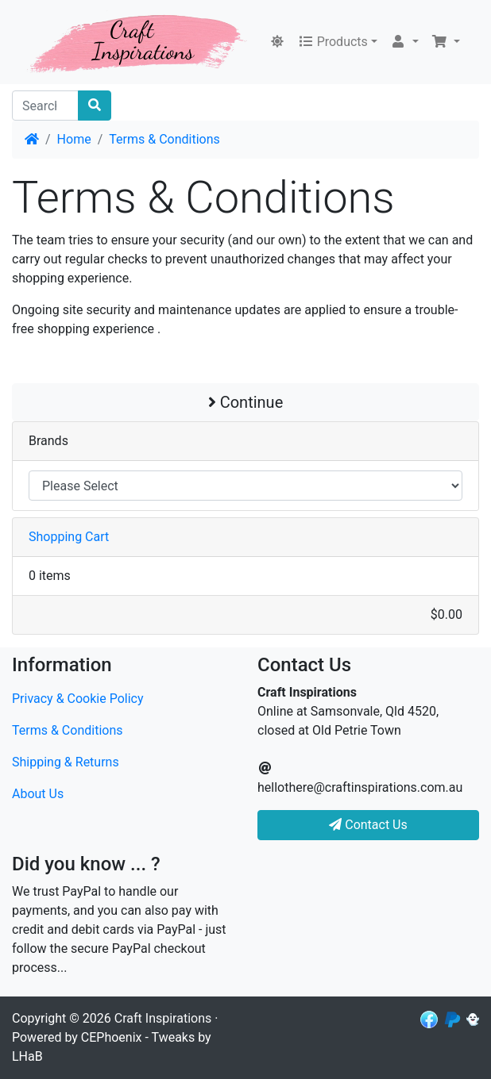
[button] (404, 42)
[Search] (45, 105)
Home (74, 139)
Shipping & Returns (65, 762)
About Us (38, 793)
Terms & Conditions (164, 139)
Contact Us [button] (368, 824)
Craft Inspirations (162, 1018)
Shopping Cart (69, 536)
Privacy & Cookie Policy (78, 698)
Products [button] (333, 41)
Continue (246, 402)
